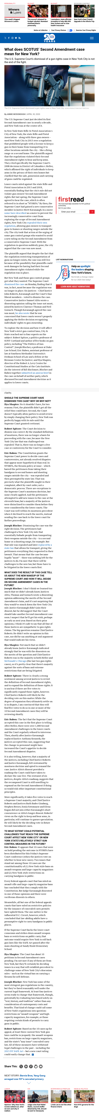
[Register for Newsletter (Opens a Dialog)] (92, 214)
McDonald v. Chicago (15, 662)
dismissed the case (14, 286)
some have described (15, 214)
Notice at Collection (40, 32)
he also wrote (22, 315)
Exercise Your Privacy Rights (86, 32)
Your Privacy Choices (61, 32)
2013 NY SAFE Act (13, 1053)
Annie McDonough (16, 116)
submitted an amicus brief (35, 374)
